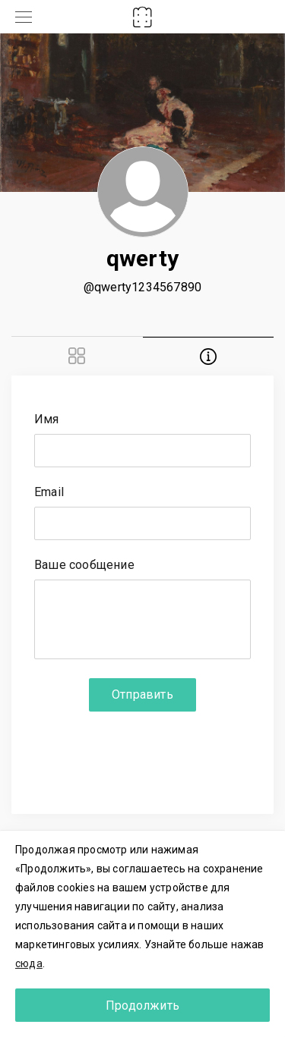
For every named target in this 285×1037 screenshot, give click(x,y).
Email (49, 492)
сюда (29, 963)
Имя (46, 419)
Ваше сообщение (84, 565)
